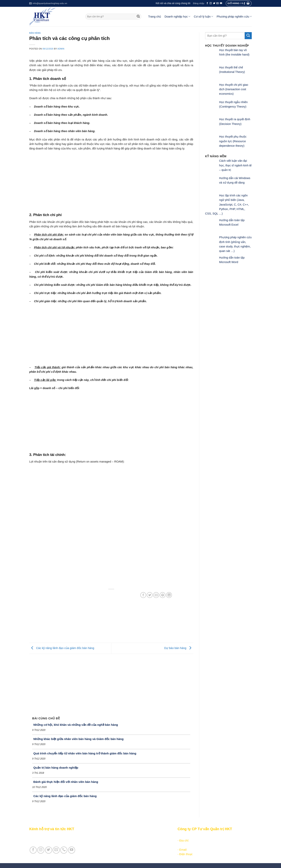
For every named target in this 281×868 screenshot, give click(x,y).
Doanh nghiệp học (177, 16)
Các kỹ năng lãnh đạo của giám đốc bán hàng (61, 648)
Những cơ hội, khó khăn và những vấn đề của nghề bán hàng (75, 724)
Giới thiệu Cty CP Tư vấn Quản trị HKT (53, 840)
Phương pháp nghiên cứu (234, 16)
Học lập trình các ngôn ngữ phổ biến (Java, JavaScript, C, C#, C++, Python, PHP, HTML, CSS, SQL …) (227, 204)
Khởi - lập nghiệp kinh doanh (121, 840)
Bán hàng (35, 33)
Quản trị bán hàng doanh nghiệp (55, 767)
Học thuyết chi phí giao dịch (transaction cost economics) (233, 89)
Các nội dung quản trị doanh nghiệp (126, 836)
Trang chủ (154, 16)
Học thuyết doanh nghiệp (119, 849)
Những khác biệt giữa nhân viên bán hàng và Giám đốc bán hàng (78, 739)
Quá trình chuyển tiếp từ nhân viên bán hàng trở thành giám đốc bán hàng (84, 753)
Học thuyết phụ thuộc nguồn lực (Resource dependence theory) (232, 141)
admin (61, 49)
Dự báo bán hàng (178, 648)
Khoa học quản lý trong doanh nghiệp (127, 845)
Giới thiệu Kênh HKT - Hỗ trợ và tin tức (53, 836)
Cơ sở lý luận (203, 16)
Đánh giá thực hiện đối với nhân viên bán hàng (65, 781)
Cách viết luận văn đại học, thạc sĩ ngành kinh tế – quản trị (235, 165)
